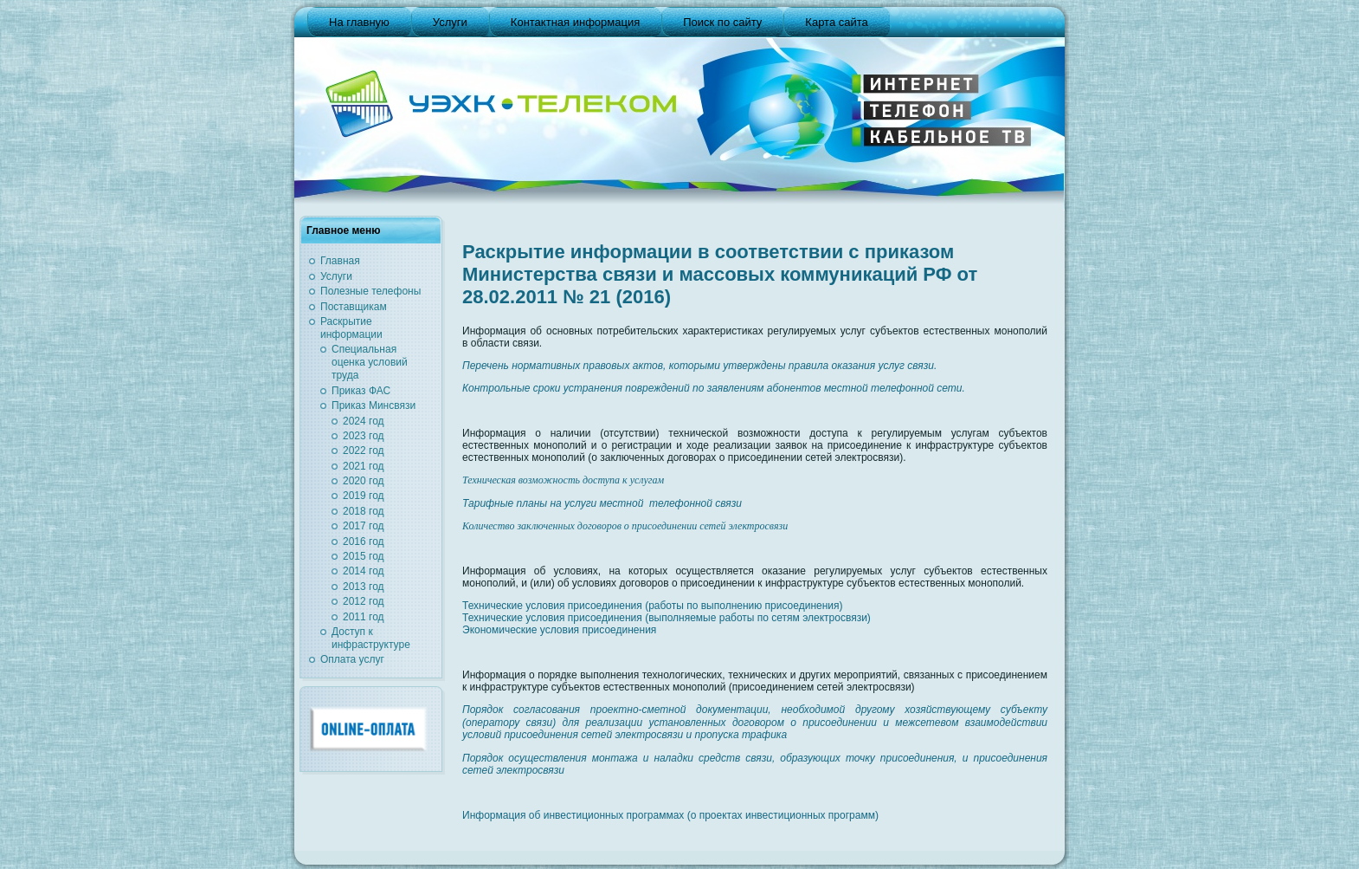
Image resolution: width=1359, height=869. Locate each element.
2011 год (363, 617)
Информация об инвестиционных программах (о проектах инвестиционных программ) (670, 815)
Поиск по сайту (722, 22)
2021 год (363, 466)
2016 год (363, 541)
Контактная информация (575, 22)
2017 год (363, 526)
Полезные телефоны (370, 291)
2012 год (363, 601)
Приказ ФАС (361, 391)
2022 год (363, 450)
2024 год (363, 421)
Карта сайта (836, 22)
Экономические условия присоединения (559, 630)
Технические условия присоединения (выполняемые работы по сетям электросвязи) (666, 618)
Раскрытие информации (351, 327)
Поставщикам (353, 307)
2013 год (363, 586)
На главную (359, 22)
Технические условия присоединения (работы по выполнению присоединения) (652, 606)
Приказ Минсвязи (373, 405)
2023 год (363, 436)
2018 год (363, 511)
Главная (340, 261)
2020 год (363, 481)
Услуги (450, 22)
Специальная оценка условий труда (370, 362)
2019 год (363, 496)
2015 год (363, 556)
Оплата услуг (352, 659)
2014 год (363, 571)
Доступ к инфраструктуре (371, 638)
